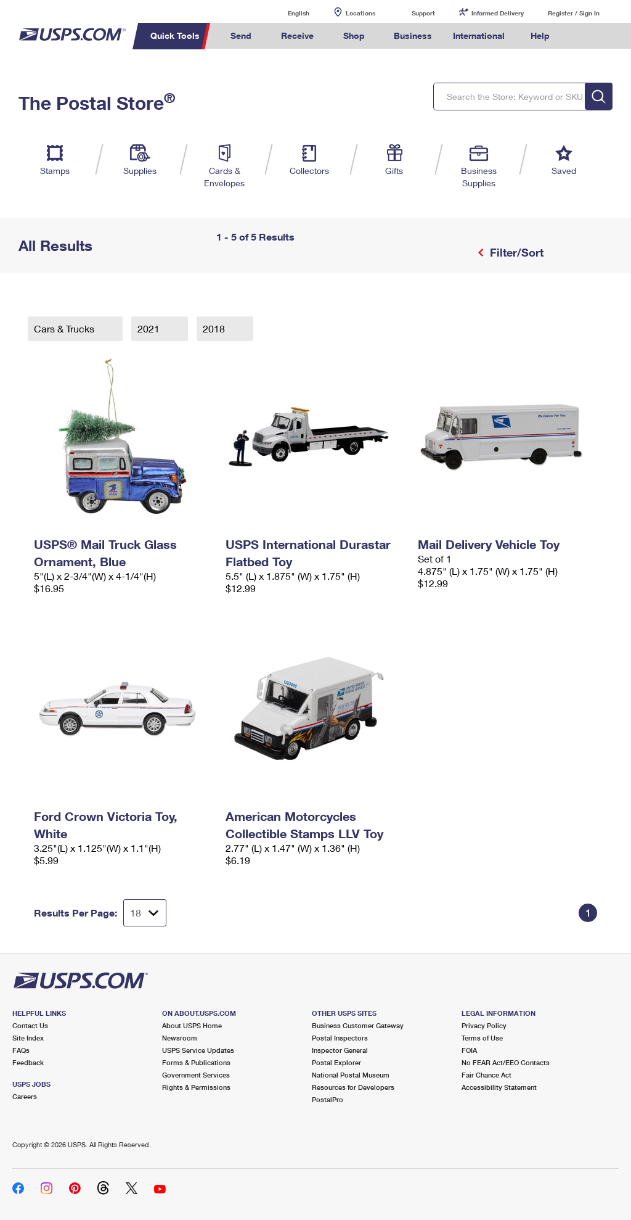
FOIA (469, 1050)
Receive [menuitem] (297, 35)
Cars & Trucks (65, 328)
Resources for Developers (353, 1087)
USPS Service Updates (198, 1050)
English (286, 13)
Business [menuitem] (413, 35)
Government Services (196, 1075)
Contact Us (30, 1025)
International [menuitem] (479, 35)
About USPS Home (192, 1025)
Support (423, 13)
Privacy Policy (484, 1025)
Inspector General (340, 1050)
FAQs (21, 1050)
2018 (215, 328)
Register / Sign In (574, 13)
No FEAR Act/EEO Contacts (506, 1062)
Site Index (28, 1038)
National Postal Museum (350, 1075)
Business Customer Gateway (358, 1025)
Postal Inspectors (340, 1038)
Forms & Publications (196, 1062)
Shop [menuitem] (354, 35)
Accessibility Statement (499, 1087)
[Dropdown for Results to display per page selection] (144, 912)
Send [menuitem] (240, 35)
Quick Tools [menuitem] (175, 35)
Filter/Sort (515, 252)
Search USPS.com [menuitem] (581, 36)
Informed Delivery (497, 13)
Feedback (28, 1062)
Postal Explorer (336, 1062)
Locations (360, 13)
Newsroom (179, 1038)
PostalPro (327, 1099)
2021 (149, 328)
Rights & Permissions (196, 1087)
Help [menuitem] (540, 35)
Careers (24, 1096)
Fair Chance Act (486, 1075)
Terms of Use (482, 1038)
